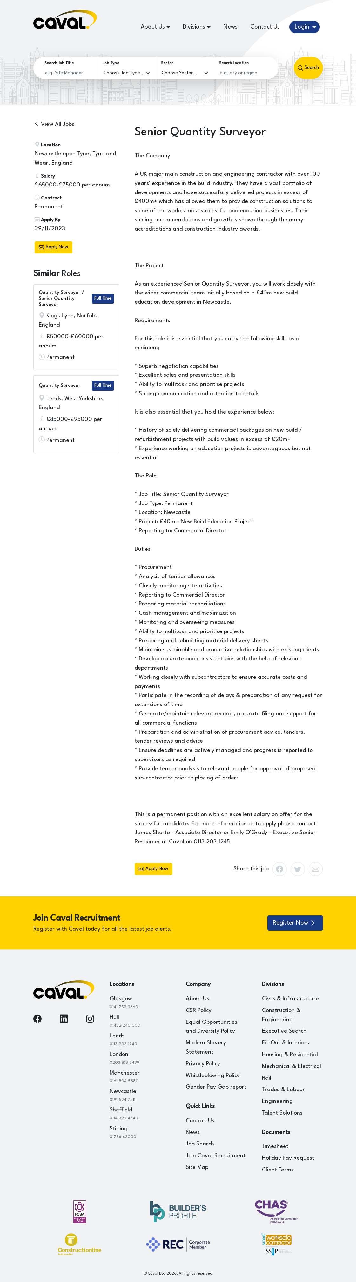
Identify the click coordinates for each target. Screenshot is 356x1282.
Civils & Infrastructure (290, 999)
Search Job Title (59, 63)
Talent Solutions (282, 1113)
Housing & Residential (290, 1054)
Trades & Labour (283, 1089)
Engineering (277, 1101)
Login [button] (303, 27)
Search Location (234, 63)
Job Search (200, 1144)
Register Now (294, 923)
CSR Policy (199, 1010)
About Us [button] (153, 27)
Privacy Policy (203, 1064)
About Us (197, 999)
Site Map (197, 1167)
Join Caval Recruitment (215, 1155)
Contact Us (265, 27)
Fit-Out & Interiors (285, 1043)
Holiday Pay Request (288, 1158)
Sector (167, 63)
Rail (266, 1078)
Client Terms (278, 1170)
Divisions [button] (194, 27)
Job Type (111, 63)
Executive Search (284, 1031)
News (230, 27)
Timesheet (275, 1146)
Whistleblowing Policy (213, 1075)
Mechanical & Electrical (291, 1066)
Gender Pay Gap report (216, 1087)
